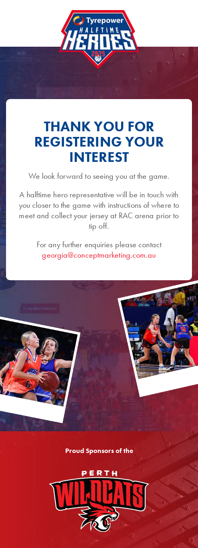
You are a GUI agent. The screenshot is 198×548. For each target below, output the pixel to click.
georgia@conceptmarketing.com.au (99, 255)
